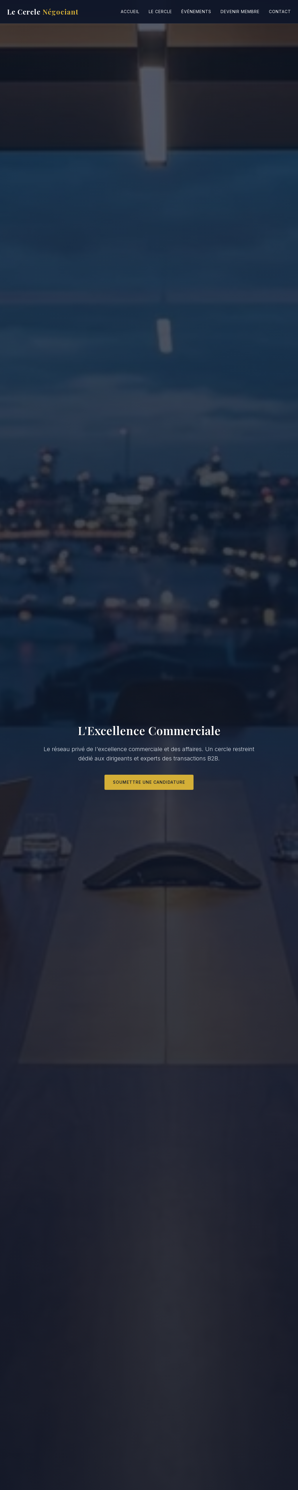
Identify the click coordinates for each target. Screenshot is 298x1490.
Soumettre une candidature (149, 782)
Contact (280, 11)
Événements (196, 11)
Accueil (130, 11)
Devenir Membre (240, 11)
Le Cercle (43, 11)
